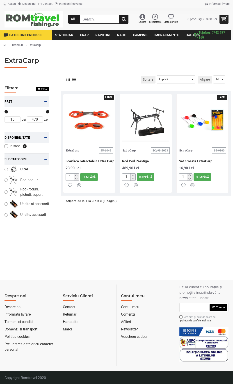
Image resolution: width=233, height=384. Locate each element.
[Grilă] (68, 79)
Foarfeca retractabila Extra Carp (90, 161)
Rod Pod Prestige (135, 161)
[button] (89, 177)
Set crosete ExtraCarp (195, 161)
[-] (76, 179)
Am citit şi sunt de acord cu (197, 319)
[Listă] (74, 79)
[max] (35, 119)
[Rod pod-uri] (6, 180)
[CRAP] (6, 169)
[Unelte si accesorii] (6, 204)
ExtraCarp (72, 150)
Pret (8, 101)
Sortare (148, 79)
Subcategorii (16, 159)
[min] (13, 119)
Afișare (205, 79)
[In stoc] (6, 146)
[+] (76, 175)
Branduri (17, 45)
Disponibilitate (17, 137)
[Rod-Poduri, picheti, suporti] (6, 192)
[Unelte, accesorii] (6, 215)
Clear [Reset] (44, 89)
